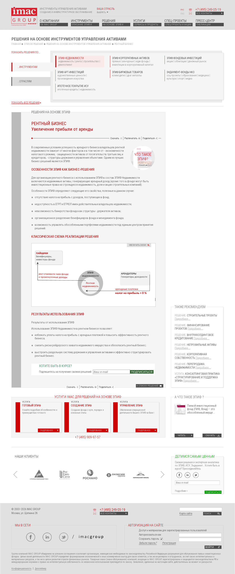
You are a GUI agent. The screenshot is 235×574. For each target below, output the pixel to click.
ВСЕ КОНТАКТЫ (209, 13)
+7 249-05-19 (208, 9)
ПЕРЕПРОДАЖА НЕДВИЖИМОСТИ (189, 365)
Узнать (142, 165)
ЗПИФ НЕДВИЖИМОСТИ (80, 61)
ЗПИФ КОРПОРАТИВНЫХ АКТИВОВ (134, 61)
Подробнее (46, 430)
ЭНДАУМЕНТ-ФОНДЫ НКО (189, 75)
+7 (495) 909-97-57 (87, 437)
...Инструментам (27, 66)
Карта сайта (185, 513)
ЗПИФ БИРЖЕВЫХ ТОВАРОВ (134, 74)
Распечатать (130, 138)
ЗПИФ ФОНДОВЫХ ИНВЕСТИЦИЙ (189, 60)
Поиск (212, 513)
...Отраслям (25, 81)
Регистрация (169, 542)
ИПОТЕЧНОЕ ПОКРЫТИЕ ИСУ (79, 88)
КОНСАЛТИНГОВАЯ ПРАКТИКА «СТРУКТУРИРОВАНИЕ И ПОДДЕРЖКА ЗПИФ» (197, 377)
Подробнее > (181, 490)
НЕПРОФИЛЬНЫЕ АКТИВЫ (195, 344)
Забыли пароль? (148, 542)
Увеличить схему (137, 245)
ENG (182, 14)
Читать (181, 435)
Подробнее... (182, 319)
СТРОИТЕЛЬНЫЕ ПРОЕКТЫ (196, 315)
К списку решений (147, 385)
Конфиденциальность (21, 568)
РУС (182, 10)
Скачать (114, 138)
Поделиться (149, 138)
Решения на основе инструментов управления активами (78, 44)
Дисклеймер (40, 568)
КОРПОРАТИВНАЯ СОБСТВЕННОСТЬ (191, 356)
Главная (16, 44)
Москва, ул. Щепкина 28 (24, 513)
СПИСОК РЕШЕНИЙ (33, 44)
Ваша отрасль (106, 10)
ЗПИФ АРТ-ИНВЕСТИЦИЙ (79, 75)
